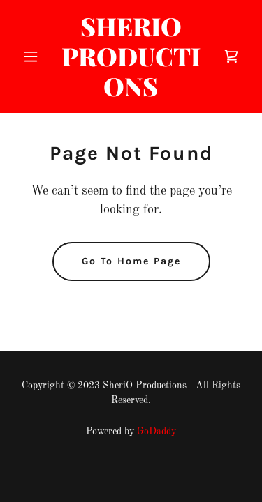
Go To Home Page (131, 261)
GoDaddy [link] (156, 431)
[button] (34, 56)
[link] (131, 93)
